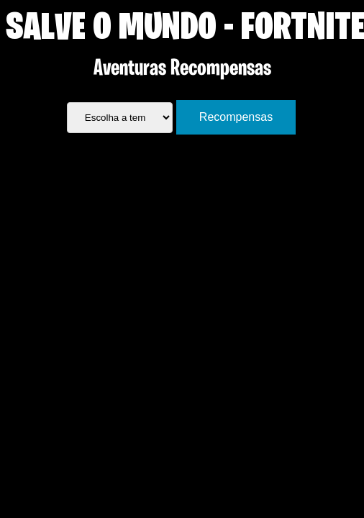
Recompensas (236, 117)
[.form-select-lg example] (120, 117)
